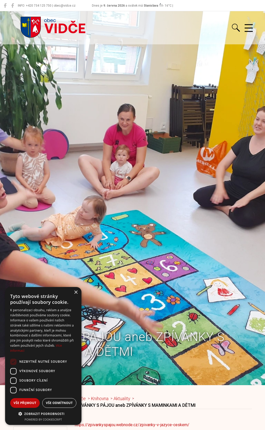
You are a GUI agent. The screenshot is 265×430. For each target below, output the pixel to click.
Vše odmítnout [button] (59, 403)
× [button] (76, 292)
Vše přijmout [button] (24, 403)
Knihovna (99, 398)
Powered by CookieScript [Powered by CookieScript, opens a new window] (43, 419)
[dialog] (43, 356)
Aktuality (122, 398)
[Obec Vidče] (5, 6)
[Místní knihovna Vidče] (12, 6)
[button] (43, 413)
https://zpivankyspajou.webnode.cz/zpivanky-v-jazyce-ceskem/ (132, 424)
